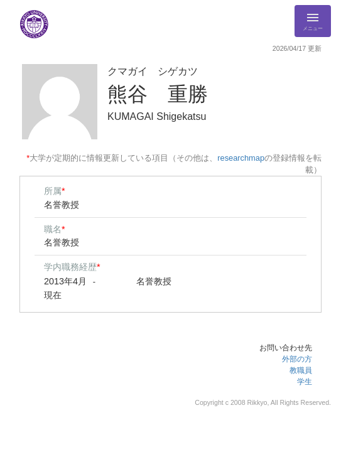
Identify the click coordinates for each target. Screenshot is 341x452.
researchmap (240, 158)
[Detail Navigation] (313, 21)
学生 (304, 381)
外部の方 (297, 359)
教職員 (301, 370)
